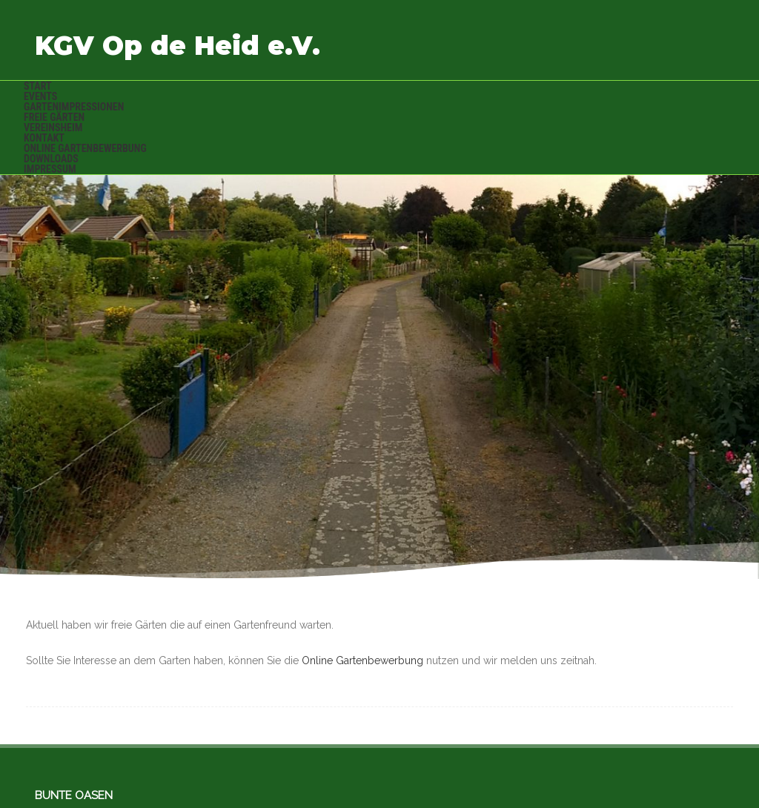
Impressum (50, 169)
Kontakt (44, 138)
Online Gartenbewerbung (85, 148)
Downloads (51, 159)
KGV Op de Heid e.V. (177, 46)
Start (38, 86)
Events (40, 96)
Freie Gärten (54, 117)
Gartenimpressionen (74, 107)
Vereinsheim (53, 127)
